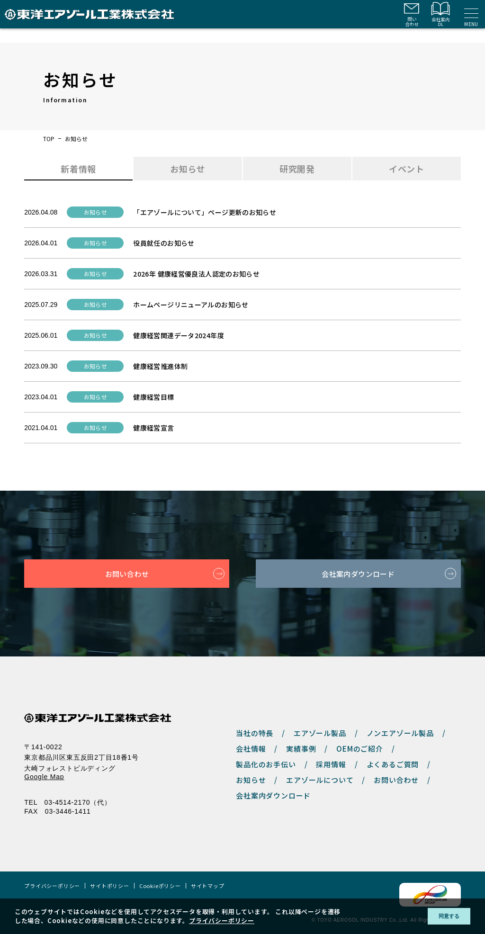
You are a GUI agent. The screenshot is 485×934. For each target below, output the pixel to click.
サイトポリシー (109, 886)
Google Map (44, 777)
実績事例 (301, 749)
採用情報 (331, 764)
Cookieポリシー (160, 886)
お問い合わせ (127, 573)
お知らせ (251, 780)
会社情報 (251, 749)
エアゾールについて (319, 780)
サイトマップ (208, 886)
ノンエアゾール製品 (400, 733)
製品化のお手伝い (266, 764)
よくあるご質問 (393, 764)
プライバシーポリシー (52, 886)
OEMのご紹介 (359, 749)
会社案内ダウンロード (358, 573)
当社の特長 (254, 733)
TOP (48, 139)
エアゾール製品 (320, 733)
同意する (442, 916)
